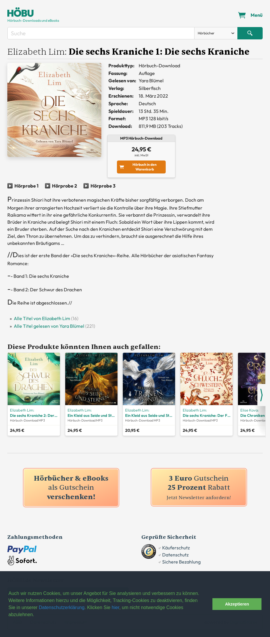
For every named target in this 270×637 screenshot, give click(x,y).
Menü (257, 15)
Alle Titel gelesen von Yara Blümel (49, 326)
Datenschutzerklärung (62, 607)
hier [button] (115, 607)
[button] (206, 604)
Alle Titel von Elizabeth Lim (42, 318)
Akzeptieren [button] (237, 604)
